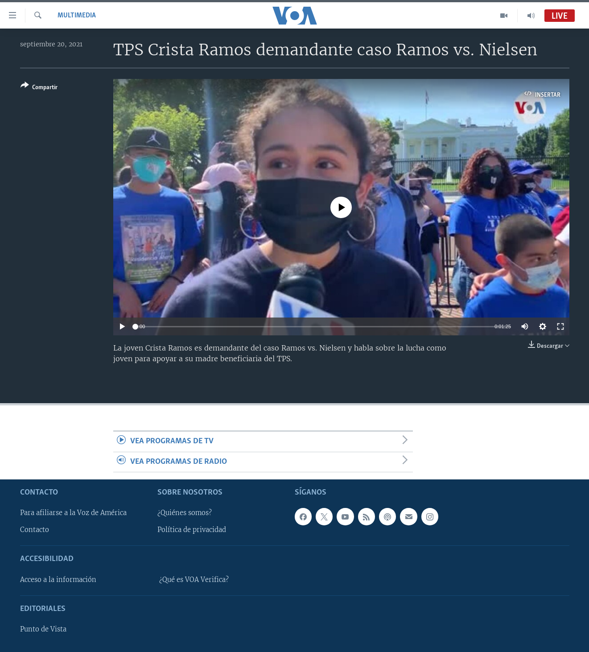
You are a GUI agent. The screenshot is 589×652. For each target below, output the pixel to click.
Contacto (34, 530)
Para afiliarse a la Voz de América (73, 513)
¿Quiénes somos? (184, 513)
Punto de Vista (43, 629)
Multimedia (77, 15)
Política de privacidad (191, 530)
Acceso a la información (58, 580)
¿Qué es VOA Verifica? (194, 580)
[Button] (39, 88)
